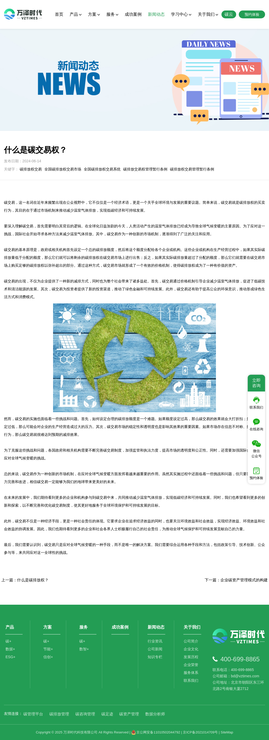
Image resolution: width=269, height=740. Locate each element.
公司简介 (191, 641)
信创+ (48, 657)
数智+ (84, 649)
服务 (112, 14)
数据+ (10, 649)
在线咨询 (256, 425)
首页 (59, 14)
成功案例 (133, 14)
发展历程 (191, 657)
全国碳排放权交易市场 (62, 169)
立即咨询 (256, 383)
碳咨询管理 (85, 714)
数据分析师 (155, 714)
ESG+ (10, 657)
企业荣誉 (191, 665)
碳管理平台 (33, 714)
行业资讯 (155, 641)
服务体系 (191, 673)
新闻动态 (156, 14)
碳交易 (49, 545)
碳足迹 (107, 714)
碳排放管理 (59, 714)
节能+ (48, 649)
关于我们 (208, 14)
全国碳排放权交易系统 (102, 169)
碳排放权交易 (31, 169)
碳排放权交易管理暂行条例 (192, 169)
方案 (94, 14)
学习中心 (181, 14)
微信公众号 (256, 449)
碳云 (229, 14)
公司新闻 (155, 649)
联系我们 (191, 681)
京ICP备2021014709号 (200, 732)
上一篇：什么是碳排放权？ (25, 580)
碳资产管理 (129, 714)
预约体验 (256, 473)
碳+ (8, 641)
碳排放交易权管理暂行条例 (145, 169)
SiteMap (227, 732)
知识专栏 (155, 657)
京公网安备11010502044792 (155, 732)
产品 (76, 14)
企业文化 (191, 649)
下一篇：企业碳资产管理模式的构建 (236, 580)
